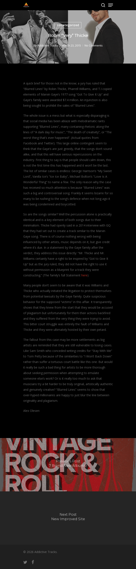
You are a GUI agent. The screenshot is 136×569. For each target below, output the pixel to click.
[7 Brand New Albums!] (68, 464)
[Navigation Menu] (110, 5)
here (84, 275)
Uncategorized (68, 25)
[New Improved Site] (68, 518)
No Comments (94, 45)
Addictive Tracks (47, 45)
